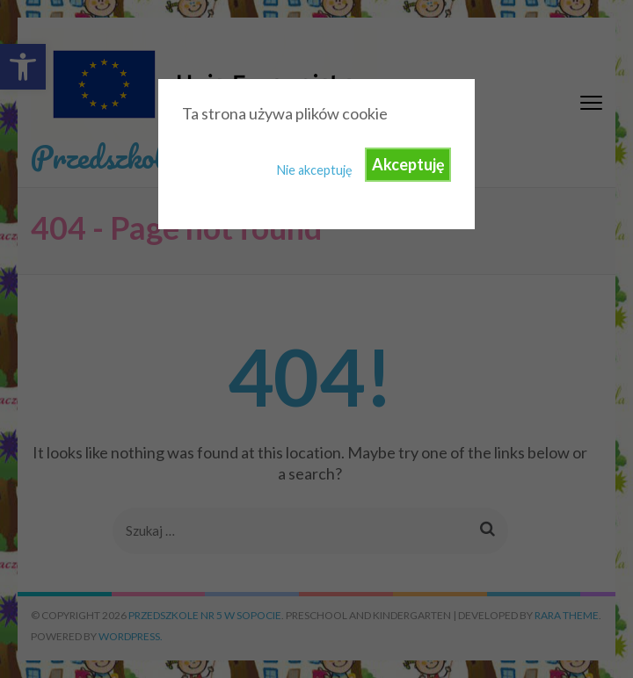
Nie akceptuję (315, 169)
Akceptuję (408, 164)
